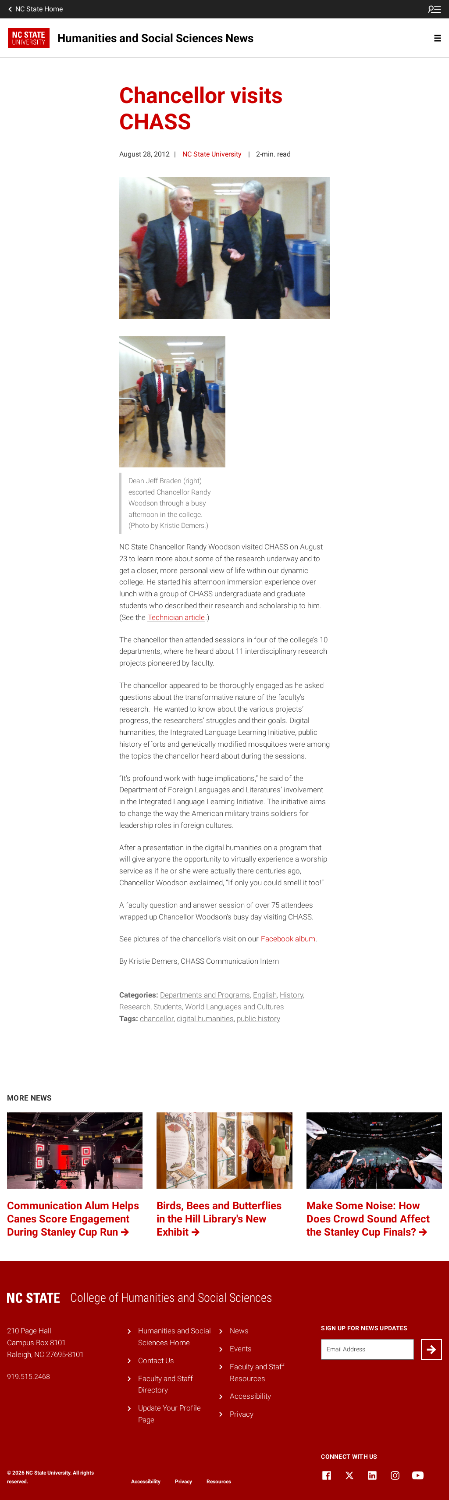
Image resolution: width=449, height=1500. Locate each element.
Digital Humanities (205, 1018)
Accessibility (250, 1396)
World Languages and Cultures (234, 1006)
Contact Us (156, 1360)
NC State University (212, 154)
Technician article (176, 617)
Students (167, 1006)
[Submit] (431, 1349)
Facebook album (288, 938)
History (291, 994)
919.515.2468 (28, 1376)
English (265, 994)
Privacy (241, 1414)
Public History (258, 1018)
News (239, 1330)
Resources (219, 1482)
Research (134, 1006)
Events (241, 1348)
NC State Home (35, 9)
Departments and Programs (205, 994)
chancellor (157, 1018)
